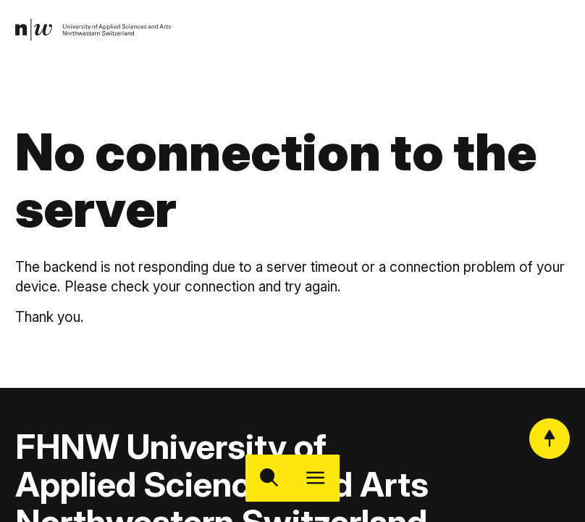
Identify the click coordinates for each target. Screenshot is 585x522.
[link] (98, 32)
